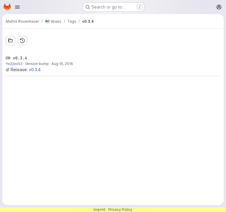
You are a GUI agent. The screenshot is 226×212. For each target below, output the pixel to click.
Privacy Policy (120, 209)
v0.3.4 (35, 69)
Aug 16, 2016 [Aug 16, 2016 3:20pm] (62, 63)
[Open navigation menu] (17, 7)
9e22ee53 (14, 63)
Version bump (37, 63)
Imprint (99, 209)
